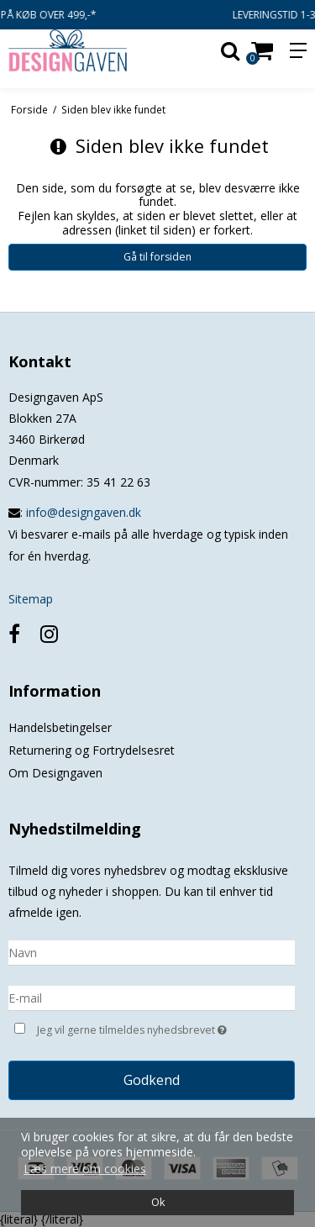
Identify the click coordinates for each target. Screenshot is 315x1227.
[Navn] (151, 952)
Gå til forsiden (157, 257)
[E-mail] (151, 997)
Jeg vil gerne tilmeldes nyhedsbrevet (145, 1028)
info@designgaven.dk (83, 512)
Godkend (151, 1080)
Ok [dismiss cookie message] (158, 1202)
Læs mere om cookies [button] (85, 1169)
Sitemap (30, 599)
